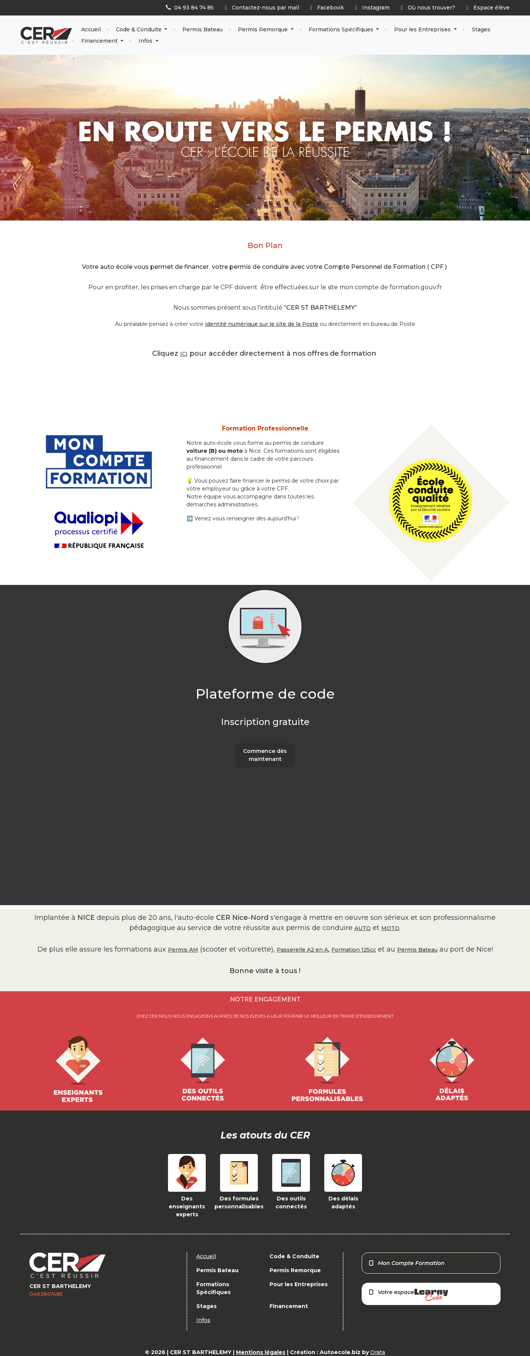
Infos (146, 40)
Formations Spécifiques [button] (342, 29)
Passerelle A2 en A (302, 949)
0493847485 (46, 1294)
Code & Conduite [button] (139, 29)
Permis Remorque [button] (263, 29)
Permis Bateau (202, 29)
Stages (481, 29)
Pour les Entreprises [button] (423, 29)
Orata (377, 1352)
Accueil (91, 29)
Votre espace (408, 1295)
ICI (184, 353)
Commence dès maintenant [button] (265, 755)
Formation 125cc (353, 949)
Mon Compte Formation (406, 1263)
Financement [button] (100, 40)
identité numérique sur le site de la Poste (261, 324)
